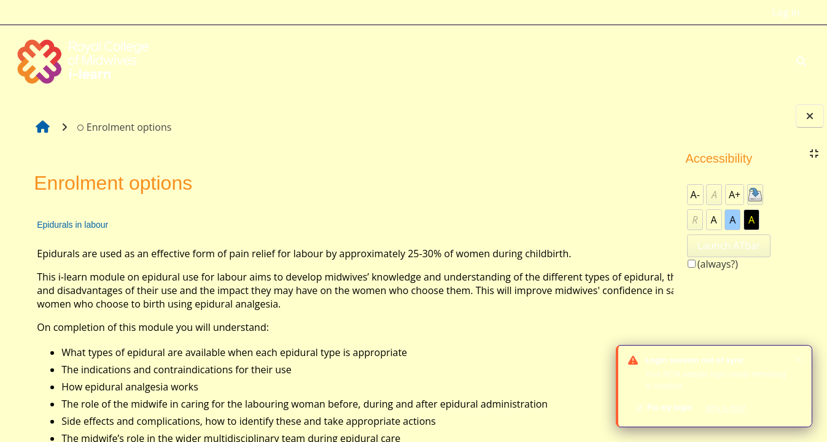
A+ (734, 194)
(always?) (717, 264)
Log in (786, 12)
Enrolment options (123, 127)
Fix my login (663, 407)
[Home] (84, 60)
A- (695, 194)
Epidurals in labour (71, 225)
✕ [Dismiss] (798, 359)
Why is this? (725, 408)
